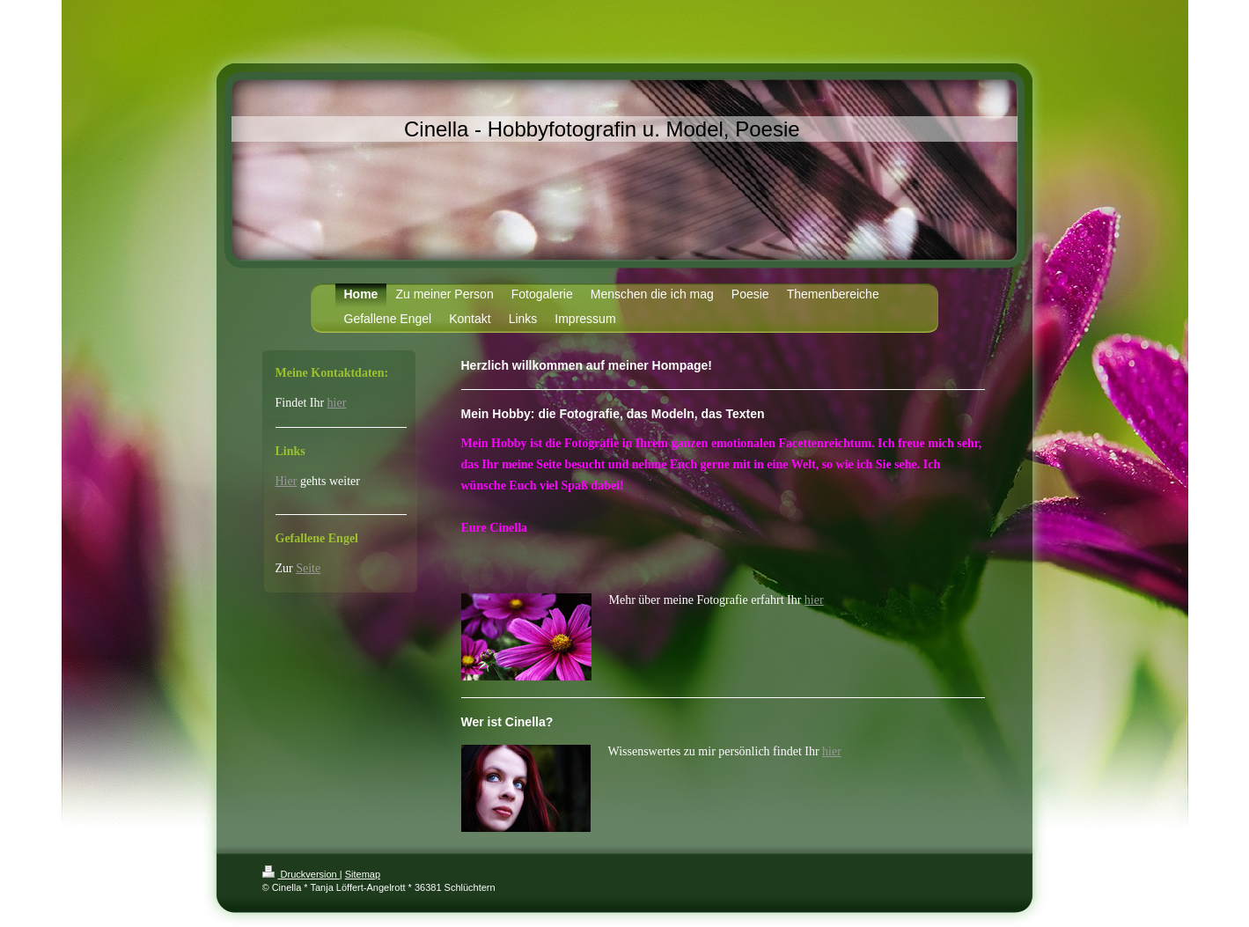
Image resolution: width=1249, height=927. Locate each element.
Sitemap (362, 874)
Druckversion (301, 874)
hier (814, 600)
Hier (287, 481)
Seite (308, 568)
